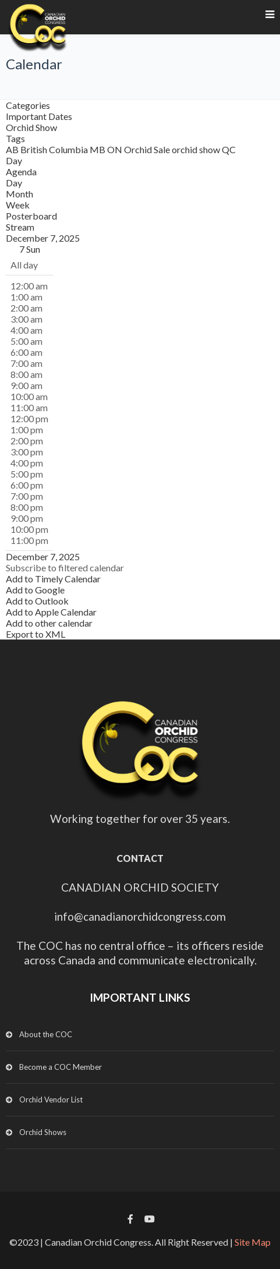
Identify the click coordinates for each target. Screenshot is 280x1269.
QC (229, 149)
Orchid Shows (42, 1132)
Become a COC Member (60, 1067)
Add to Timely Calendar (53, 578)
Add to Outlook (37, 600)
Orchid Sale (148, 149)
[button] (65, 567)
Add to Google (35, 589)
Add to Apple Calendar (51, 611)
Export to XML (35, 633)
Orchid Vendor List (51, 1099)
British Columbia (55, 149)
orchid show (197, 149)
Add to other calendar (49, 622)
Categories (28, 105)
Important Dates (39, 116)
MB (98, 149)
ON (115, 149)
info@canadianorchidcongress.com (140, 916)
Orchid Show (31, 127)
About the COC (45, 1034)
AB (13, 149)
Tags (15, 138)
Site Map (253, 1241)
